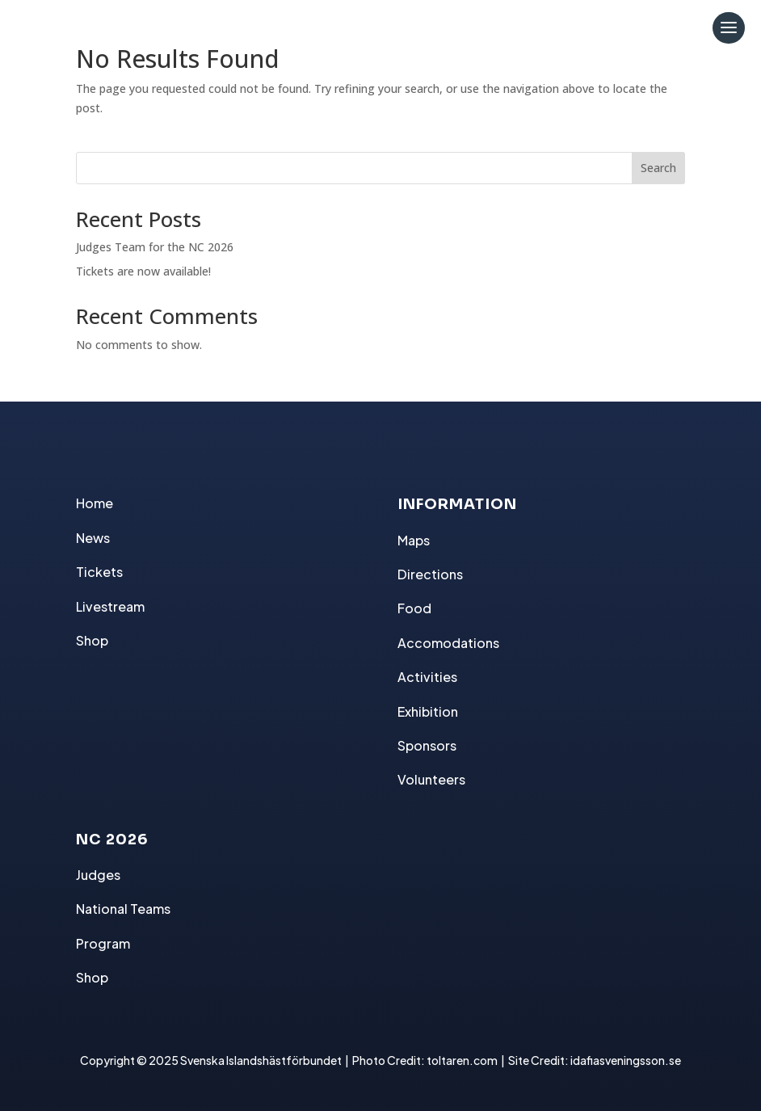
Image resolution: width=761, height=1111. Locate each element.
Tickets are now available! (143, 271)
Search (658, 167)
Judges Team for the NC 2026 (154, 247)
